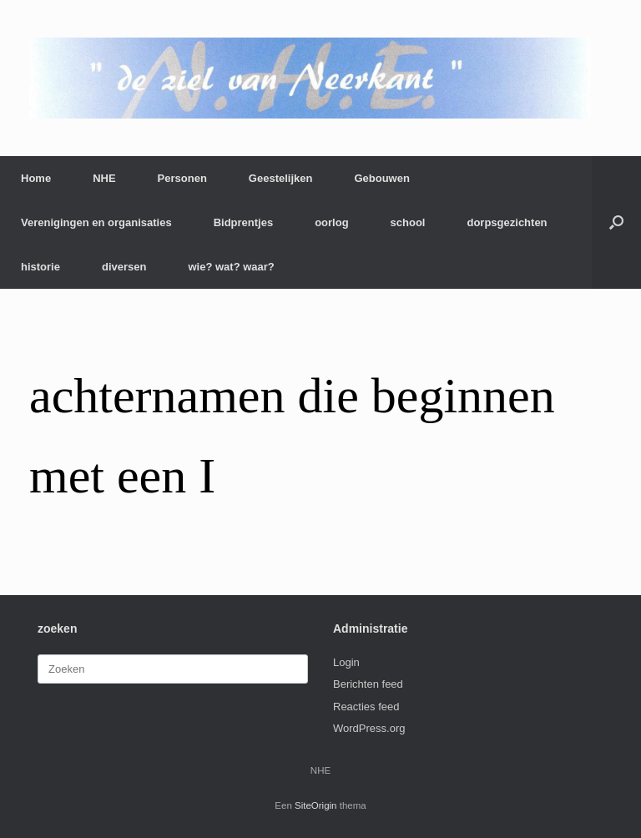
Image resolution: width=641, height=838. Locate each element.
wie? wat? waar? (231, 266)
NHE (104, 178)
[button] (616, 222)
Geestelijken (281, 178)
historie (40, 266)
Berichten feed (368, 684)
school (408, 222)
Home (36, 178)
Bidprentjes (244, 222)
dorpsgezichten (507, 222)
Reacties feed (366, 706)
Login (346, 662)
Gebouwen (381, 178)
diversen (124, 266)
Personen (182, 178)
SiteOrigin (316, 805)
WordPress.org (369, 728)
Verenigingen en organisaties (96, 222)
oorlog (331, 222)
